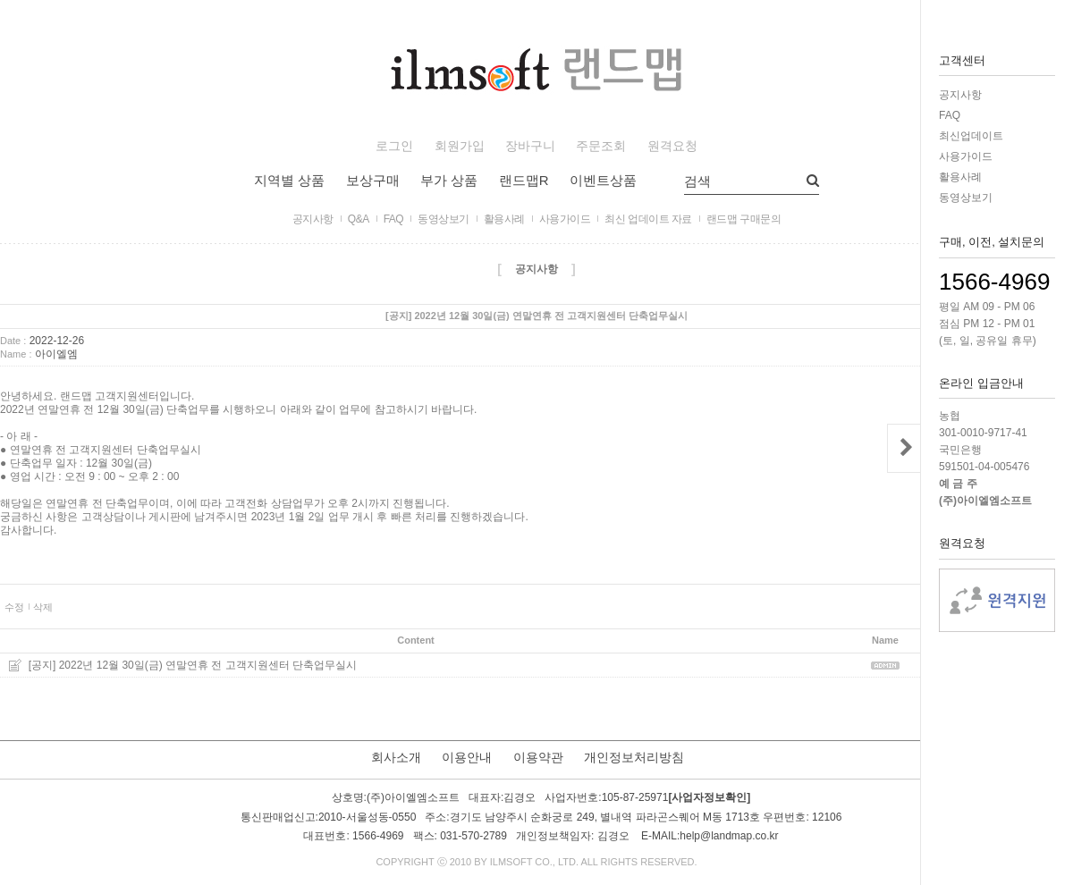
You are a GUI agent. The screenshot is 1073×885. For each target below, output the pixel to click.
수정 (14, 607)
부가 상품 (448, 180)
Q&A (358, 219)
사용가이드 (966, 156)
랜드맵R (524, 180)
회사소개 (396, 757)
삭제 (43, 607)
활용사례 (960, 177)
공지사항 (960, 94)
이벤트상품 (603, 180)
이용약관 (538, 757)
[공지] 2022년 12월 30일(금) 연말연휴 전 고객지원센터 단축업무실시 (193, 665)
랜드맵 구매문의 (743, 219)
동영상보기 (966, 197)
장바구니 (530, 146)
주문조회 (601, 146)
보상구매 (373, 180)
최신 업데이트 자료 (648, 219)
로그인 (394, 146)
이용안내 (467, 757)
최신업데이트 (971, 136)
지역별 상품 (289, 180)
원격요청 (672, 146)
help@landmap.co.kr (729, 836)
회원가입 (460, 146)
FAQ (949, 115)
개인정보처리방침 (634, 757)
